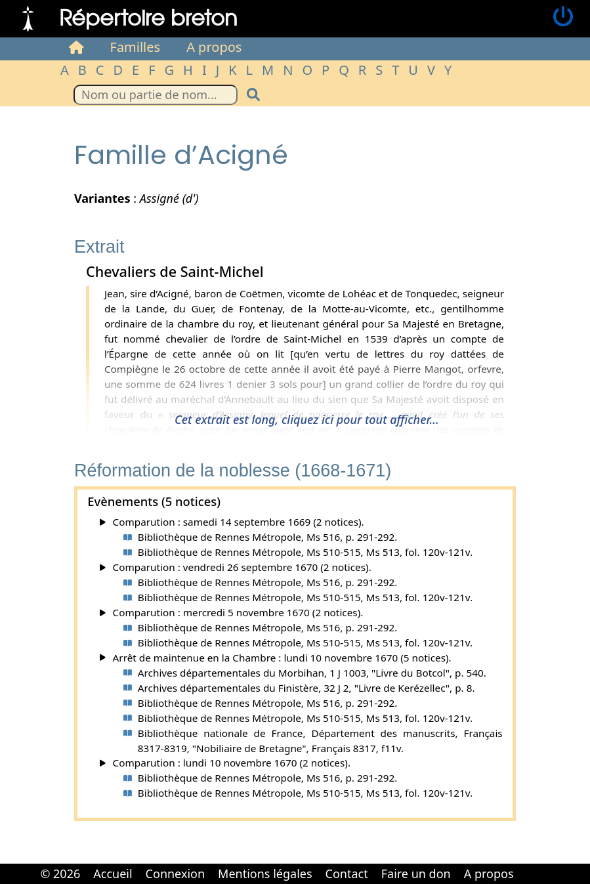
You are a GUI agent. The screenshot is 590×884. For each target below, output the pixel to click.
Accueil (112, 873)
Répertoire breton (148, 16)
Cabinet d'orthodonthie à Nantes (529, 864)
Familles (135, 47)
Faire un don (416, 873)
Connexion (175, 873)
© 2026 (60, 873)
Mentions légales (265, 873)
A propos (214, 47)
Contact (347, 873)
